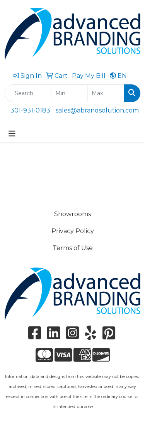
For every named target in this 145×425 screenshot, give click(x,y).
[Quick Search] (28, 93)
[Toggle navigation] (12, 133)
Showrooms (72, 214)
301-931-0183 (30, 110)
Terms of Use (73, 248)
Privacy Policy (72, 231)
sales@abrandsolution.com (97, 110)
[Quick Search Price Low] (69, 93)
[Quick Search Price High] (105, 93)
